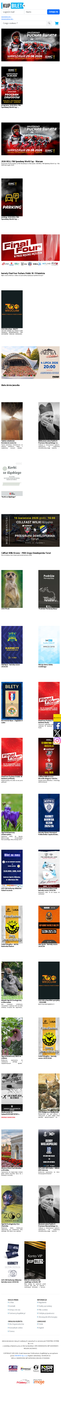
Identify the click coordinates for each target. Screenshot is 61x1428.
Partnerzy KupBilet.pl (17, 1313)
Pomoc (12, 1331)
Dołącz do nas (14, 1309)
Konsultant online (16, 1327)
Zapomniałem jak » (7, 19)
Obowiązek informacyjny (47, 1316)
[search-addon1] (24, 23)
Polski (40, 1324)
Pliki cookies (43, 1309)
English (41, 1327)
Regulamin (42, 1302)
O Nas (11, 1302)
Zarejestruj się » (6, 17)
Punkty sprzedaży (45, 1306)
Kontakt (12, 1306)
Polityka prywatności (46, 1313)
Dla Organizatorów (16, 1324)
